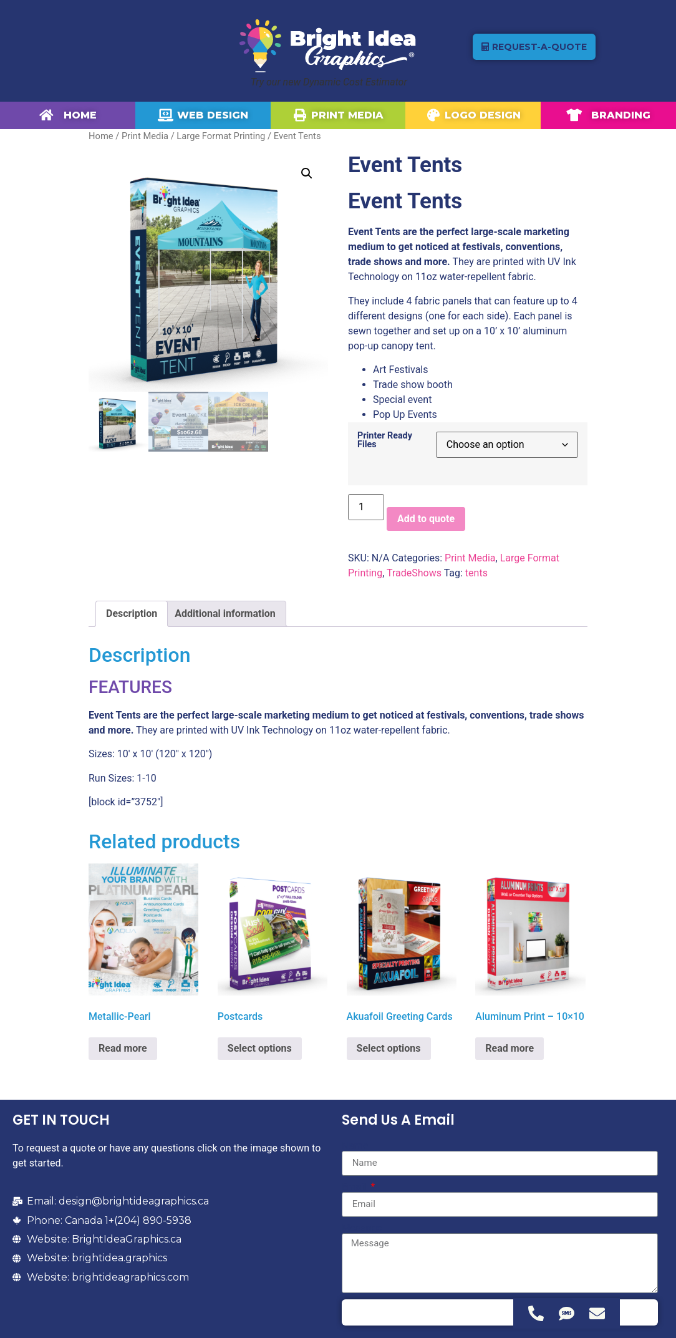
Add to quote (426, 519)
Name (355, 1146)
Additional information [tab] (225, 613)
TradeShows (414, 573)
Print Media (145, 136)
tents (476, 573)
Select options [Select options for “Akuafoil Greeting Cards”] (389, 1048)
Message (362, 1228)
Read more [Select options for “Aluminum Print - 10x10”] (509, 1048)
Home (101, 136)
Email (355, 1187)
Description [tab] (131, 613)
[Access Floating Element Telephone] (536, 1313)
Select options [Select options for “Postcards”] (260, 1048)
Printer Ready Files (384, 441)
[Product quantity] (366, 507)
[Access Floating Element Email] (597, 1313)
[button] (307, 173)
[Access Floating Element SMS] (566, 1313)
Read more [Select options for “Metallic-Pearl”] (123, 1048)
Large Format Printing (220, 136)
